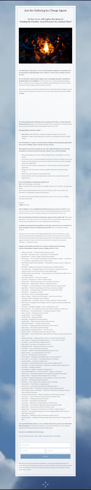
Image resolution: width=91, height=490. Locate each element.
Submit (45, 456)
